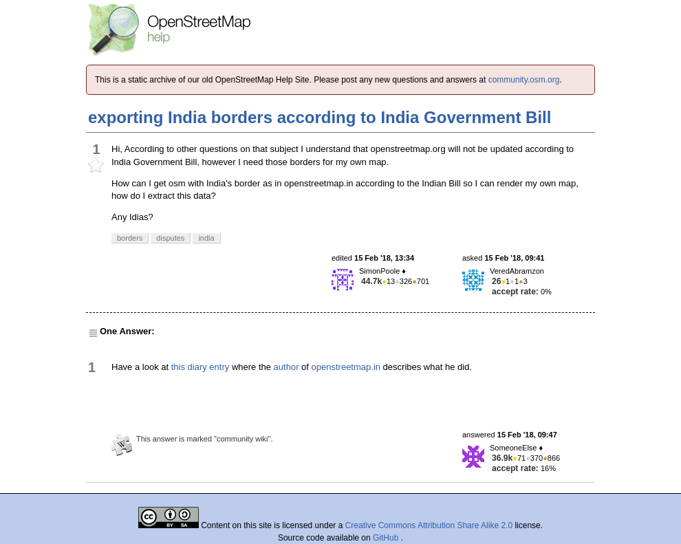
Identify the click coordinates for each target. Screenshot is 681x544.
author (286, 367)
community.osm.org (524, 80)
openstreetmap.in (346, 367)
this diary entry (200, 367)
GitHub (387, 538)
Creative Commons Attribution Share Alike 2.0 (428, 525)
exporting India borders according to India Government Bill (319, 117)
